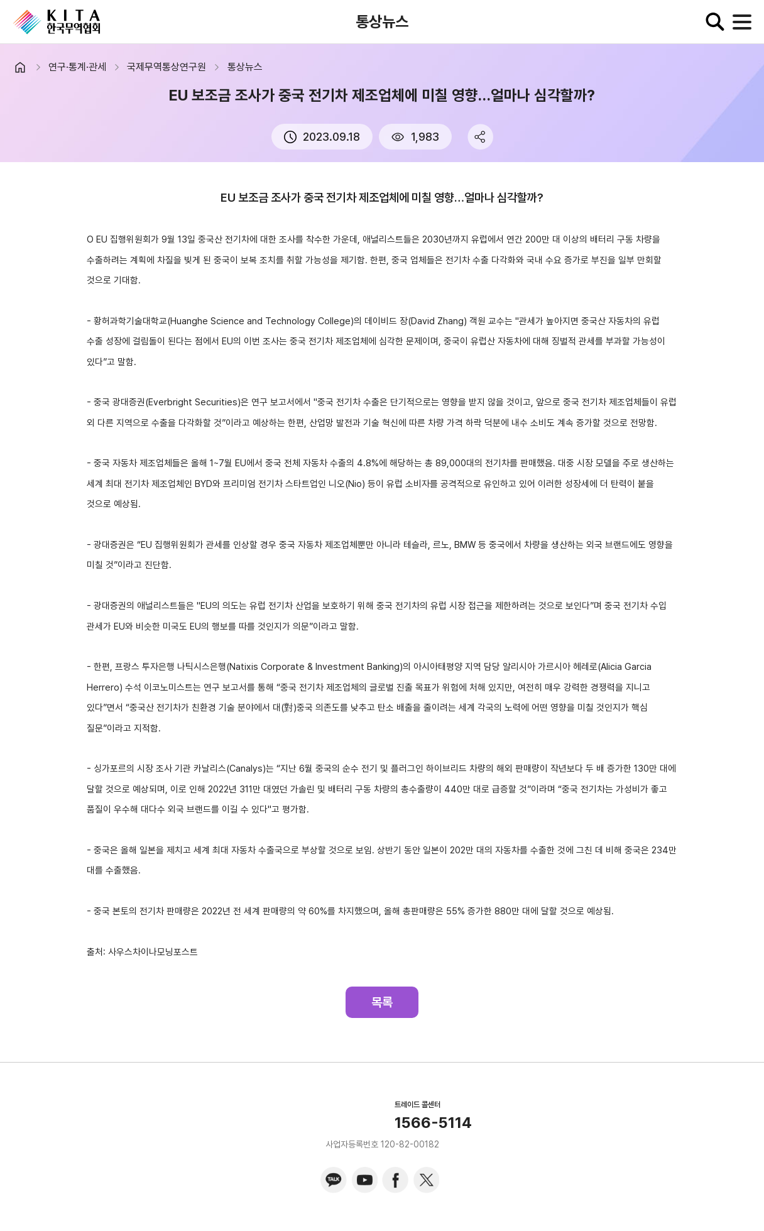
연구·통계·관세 (77, 67)
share (480, 137)
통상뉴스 (245, 67)
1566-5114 (433, 1123)
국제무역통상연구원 (166, 67)
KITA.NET (57, 22)
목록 (382, 1002)
